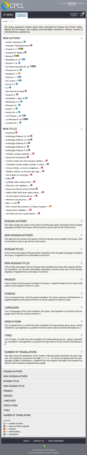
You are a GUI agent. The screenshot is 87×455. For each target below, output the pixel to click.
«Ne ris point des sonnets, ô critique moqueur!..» (28, 206)
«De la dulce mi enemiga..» (19, 175)
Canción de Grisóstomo (17, 157)
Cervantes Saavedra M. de (21, 67)
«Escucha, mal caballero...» (19, 185)
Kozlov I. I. (12, 109)
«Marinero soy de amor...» (18, 199)
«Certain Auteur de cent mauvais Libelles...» (27, 161)
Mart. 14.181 (13, 203)
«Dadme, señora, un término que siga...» (25, 171)
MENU (9, 14)
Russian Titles (11, 381)
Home (5, 21)
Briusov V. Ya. (13, 63)
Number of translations (17, 415)
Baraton (12, 56)
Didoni (10, 178)
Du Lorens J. (13, 81)
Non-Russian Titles (14, 386)
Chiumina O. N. (14, 70)
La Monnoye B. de (17, 119)
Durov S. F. (12, 84)
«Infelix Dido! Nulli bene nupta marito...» (25, 192)
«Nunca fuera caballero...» (18, 210)
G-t (8, 88)
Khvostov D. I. (13, 105)
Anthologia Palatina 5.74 (18, 143)
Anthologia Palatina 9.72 (18, 150)
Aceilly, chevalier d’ (16, 42)
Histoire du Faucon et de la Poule (22, 189)
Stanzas (8, 395)
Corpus (21, 15)
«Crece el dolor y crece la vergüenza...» (24, 168)
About (26, 441)
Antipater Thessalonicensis (19, 45)
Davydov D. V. (13, 74)
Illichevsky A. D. (14, 102)
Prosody (8, 391)
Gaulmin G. (12, 95)
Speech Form (11, 405)
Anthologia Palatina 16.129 (19, 136)
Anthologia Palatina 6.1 (17, 147)
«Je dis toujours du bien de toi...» (21, 196)
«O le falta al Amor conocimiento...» (23, 213)
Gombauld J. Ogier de (17, 98)
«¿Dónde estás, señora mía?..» (20, 182)
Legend (7, 420)
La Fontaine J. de (16, 116)
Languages (10, 400)
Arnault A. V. (14, 49)
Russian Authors (13, 371)
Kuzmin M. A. (13, 112)
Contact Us (38, 441)
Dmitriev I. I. (13, 77)
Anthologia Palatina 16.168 (19, 140)
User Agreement (56, 441)
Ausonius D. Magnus (16, 53)
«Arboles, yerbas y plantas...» (20, 154)
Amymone (11, 133)
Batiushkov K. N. (15, 60)
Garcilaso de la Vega (16, 91)
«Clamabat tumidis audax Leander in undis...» (27, 164)
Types (7, 410)
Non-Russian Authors (15, 376)
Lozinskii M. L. (13, 123)
